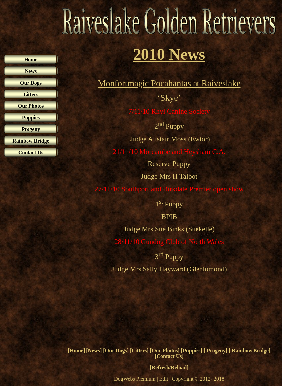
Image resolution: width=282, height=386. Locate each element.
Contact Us (169, 356)
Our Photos (165, 350)
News (94, 350)
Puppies (191, 350)
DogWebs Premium (134, 379)
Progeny (215, 350)
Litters (139, 350)
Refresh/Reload (169, 367)
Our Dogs (116, 350)
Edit (163, 379)
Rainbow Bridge (249, 350)
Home (76, 350)
